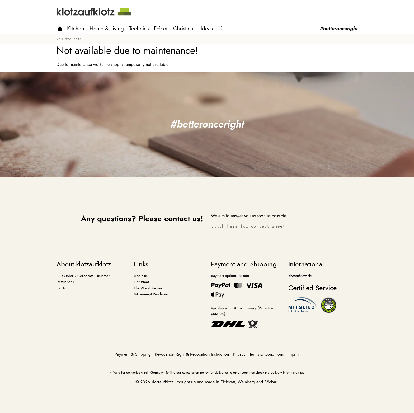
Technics (139, 28)
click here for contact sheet (248, 225)
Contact (62, 288)
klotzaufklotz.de (300, 276)
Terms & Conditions (267, 354)
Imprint (294, 354)
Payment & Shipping (133, 354)
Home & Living (107, 28)
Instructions (65, 282)
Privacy (240, 354)
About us (141, 276)
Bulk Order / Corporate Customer (83, 276)
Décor (161, 28)
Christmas (184, 28)
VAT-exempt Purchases (151, 294)
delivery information (285, 372)
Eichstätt (227, 382)
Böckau (270, 382)
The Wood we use (148, 288)
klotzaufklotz (162, 382)
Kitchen (75, 28)
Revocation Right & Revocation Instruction (192, 354)
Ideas (207, 28)
